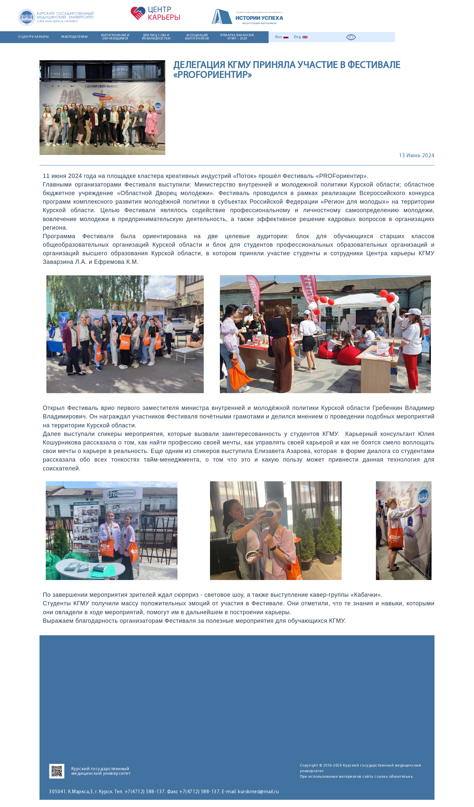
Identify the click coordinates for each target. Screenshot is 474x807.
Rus (278, 37)
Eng (297, 37)
